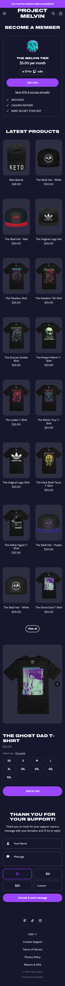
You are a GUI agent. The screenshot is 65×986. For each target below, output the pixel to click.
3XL (36, 769)
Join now (32, 82)
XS (9, 760)
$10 (48, 874)
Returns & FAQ (32, 964)
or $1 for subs (32, 70)
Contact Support (32, 941)
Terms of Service (32, 949)
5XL (9, 777)
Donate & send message (32, 897)
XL (9, 769)
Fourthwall (38, 977)
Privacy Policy (33, 957)
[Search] (53, 13)
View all (32, 628)
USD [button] (32, 934)
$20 (17, 885)
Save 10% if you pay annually (32, 92)
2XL (23, 769)
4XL (50, 769)
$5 (17, 874)
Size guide (20, 753)
